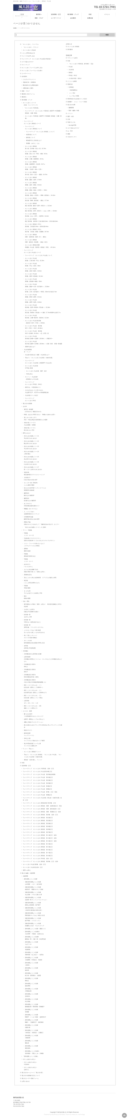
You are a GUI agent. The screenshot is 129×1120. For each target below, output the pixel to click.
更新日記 (70, 84)
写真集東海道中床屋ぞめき (30, 555)
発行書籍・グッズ (27, 100)
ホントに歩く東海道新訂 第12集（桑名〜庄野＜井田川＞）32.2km (38, 204)
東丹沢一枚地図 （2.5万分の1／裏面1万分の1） (33, 410)
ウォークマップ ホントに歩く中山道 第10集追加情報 (39, 774)
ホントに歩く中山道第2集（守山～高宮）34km (33, 265)
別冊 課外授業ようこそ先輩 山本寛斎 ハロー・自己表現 (33, 883)
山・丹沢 (70, 131)
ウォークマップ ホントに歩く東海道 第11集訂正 (38, 817)
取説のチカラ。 (28, 730)
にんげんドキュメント (29, 79)
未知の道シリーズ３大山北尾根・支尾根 (30, 424)
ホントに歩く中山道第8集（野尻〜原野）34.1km (33, 296)
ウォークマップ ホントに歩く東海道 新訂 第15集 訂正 (39, 803)
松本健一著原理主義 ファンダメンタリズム (33, 626)
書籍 (69, 134)
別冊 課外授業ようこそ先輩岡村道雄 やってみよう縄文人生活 (35, 914)
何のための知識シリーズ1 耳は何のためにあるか (31, 437)
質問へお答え (27, 870)
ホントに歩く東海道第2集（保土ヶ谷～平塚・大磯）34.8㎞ (36, 152)
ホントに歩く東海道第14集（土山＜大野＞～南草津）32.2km (37, 215)
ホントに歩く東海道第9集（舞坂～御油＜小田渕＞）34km (36, 189)
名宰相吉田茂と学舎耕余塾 (30, 647)
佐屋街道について (31, 134)
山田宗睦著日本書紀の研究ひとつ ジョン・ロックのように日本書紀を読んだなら (43, 659)
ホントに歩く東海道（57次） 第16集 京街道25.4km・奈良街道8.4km (36, 225)
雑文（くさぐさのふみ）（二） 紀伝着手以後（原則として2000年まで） (36, 691)
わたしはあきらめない (29, 1059)
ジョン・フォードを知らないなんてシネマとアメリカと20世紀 (34, 545)
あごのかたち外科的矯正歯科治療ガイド (31, 505)
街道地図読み (74, 90)
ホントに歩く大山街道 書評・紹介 (36, 371)
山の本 (25, 406)
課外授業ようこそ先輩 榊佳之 (31, 979)
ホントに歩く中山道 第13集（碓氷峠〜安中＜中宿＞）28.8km (35, 322)
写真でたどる (71, 122)
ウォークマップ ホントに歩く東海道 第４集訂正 (38, 844)
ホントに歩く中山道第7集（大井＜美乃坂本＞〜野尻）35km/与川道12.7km (41, 291)
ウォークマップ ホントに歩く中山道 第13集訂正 (38, 783)
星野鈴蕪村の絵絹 (27, 550)
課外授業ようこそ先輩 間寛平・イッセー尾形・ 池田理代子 (35, 1016)
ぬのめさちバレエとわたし (28, 565)
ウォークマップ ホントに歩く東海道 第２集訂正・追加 (40, 838)
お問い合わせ (26, 1081)
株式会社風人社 (62, 1112)
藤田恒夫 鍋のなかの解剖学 (29, 494)
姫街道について (30, 137)
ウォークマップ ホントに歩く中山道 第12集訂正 (38, 780)
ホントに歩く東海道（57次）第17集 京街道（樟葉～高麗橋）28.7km (37, 230)
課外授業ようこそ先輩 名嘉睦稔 (31, 948)
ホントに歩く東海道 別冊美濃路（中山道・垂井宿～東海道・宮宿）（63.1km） (40, 246)
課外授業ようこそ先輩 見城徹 (31, 1011)
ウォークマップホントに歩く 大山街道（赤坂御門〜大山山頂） (39, 362)
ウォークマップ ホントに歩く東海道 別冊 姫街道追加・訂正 (41, 809)
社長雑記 (71, 87)
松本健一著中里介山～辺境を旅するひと (32, 621)
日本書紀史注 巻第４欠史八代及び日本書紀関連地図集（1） (35, 681)
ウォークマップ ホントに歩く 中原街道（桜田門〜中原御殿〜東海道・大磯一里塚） (43, 112)
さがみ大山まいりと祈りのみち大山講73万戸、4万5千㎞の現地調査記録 (37, 391)
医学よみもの (27, 433)
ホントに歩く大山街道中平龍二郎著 (31, 367)
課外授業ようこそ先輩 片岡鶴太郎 (31, 990)
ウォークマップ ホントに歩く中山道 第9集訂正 (37, 795)
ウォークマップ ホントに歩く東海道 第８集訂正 (38, 855)
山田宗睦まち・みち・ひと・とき (31, 702)
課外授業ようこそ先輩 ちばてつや (31, 943)
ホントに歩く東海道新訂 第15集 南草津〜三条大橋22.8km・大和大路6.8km (41, 220)
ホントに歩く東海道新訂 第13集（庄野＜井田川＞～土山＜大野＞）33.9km (41, 210)
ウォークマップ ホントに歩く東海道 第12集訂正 (38, 820)
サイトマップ (26, 65)
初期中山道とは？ (30, 346)
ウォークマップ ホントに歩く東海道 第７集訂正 (38, 852)
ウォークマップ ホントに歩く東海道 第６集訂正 (38, 850)
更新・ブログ (26, 91)
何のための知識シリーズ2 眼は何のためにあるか (31, 442)
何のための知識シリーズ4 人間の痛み (31, 453)
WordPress (54, 1114)
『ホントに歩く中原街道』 (31, 108)
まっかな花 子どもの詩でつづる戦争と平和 (33, 592)
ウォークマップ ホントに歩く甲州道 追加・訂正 (38, 858)
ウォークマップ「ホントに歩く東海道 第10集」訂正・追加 (40, 861)
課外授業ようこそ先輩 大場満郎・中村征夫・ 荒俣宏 (33, 959)
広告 (69, 119)
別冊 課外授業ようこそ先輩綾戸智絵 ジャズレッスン (33, 919)
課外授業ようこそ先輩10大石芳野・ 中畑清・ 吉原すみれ (34, 933)
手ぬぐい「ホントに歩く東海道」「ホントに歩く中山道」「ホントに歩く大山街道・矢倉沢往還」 (42, 756)
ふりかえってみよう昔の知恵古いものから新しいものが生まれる (34, 631)
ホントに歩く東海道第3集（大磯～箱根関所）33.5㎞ (34, 158)
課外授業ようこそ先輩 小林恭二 (31, 964)
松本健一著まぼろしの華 (28, 616)
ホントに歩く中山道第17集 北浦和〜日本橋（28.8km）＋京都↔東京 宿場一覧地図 (43, 342)
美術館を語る (28, 574)
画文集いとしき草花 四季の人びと (32, 582)
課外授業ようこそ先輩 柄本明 (31, 969)
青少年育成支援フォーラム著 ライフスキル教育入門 (32, 745)
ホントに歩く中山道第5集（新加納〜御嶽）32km (33, 280)
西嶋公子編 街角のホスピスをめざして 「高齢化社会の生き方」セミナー (41, 523)
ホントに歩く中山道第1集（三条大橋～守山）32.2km (34, 259)
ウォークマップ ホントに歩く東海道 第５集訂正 (38, 847)
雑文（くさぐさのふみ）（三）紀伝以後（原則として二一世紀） (33, 697)
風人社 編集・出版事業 (28, 873)
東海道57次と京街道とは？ (34, 140)
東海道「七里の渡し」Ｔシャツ (33, 760)
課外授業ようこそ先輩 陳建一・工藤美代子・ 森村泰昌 (34, 1021)
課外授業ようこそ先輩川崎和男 (31, 1037)
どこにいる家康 (72, 81)
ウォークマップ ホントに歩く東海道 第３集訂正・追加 (40, 841)
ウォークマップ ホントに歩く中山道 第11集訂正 (38, 777)
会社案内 (24, 76)
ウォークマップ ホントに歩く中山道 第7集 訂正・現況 (40, 792)
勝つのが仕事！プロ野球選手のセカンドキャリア (33, 715)
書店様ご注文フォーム (28, 94)
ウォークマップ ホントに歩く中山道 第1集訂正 (37, 786)
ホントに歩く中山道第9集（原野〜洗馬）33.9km (33, 301)
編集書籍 (71, 107)
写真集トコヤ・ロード (28, 560)
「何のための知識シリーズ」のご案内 (35, 527)
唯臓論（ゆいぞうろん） (31, 508)
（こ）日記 (72, 93)
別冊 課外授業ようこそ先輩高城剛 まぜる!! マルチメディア (34, 925)
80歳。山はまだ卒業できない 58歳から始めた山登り (39, 414)
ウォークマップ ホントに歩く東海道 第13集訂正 (38, 823)
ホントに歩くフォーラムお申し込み (32, 67)
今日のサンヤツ (72, 137)
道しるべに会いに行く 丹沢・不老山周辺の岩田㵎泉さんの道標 (35, 419)
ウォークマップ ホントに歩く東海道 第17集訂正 (38, 832)
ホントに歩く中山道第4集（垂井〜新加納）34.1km (34, 275)
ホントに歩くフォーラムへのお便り (32, 70)
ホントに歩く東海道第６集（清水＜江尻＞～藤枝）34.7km (36, 173)
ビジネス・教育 (27, 711)
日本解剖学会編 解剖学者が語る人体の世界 (31, 518)
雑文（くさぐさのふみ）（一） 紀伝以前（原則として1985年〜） (34, 686)
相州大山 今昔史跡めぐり (33, 387)
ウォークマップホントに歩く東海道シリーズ (32, 122)
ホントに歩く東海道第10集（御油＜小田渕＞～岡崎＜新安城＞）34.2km (40, 194)
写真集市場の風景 (27, 587)
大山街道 (71, 69)
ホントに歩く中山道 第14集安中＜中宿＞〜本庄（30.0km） (34, 327)
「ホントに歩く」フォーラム (30, 44)
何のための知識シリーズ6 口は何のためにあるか (31, 463)
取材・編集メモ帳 (74, 110)
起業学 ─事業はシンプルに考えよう (34, 719)
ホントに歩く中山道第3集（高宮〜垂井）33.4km (33, 270)
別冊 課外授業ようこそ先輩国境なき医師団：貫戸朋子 (33, 904)
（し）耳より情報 (74, 96)
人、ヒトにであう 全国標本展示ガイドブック (31, 513)
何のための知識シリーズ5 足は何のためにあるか (31, 458)
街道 (23, 762)
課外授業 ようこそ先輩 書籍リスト (35, 928)
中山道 (70, 66)
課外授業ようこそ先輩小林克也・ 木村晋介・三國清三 (34, 1031)
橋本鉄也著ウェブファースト (29, 734)
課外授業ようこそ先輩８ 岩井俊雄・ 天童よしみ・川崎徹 (34, 1052)
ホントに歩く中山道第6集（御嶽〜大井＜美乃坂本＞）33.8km (37, 285)
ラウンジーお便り (73, 58)
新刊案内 (70, 49)
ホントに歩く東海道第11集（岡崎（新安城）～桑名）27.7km (37, 199)
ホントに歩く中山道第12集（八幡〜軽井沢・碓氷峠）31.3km (37, 317)
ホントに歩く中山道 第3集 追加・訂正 (34, 864)
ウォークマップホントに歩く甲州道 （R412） (34, 383)
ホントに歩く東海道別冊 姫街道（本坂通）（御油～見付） (36, 241)
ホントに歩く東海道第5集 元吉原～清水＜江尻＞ (34, 168)
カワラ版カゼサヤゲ (27, 62)
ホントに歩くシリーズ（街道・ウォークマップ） (30, 104)
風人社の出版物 (27, 403)
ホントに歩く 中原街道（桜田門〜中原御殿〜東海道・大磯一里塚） (43, 117)
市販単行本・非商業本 (29, 82)
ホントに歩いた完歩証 (29, 50)
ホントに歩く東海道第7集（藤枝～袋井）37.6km (33, 178)
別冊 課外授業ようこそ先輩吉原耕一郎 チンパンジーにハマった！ (36, 899)
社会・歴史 (26, 601)
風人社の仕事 (71, 104)
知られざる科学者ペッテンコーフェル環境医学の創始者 (35, 489)
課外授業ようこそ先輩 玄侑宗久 (31, 995)
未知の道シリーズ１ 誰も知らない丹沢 (30, 429)
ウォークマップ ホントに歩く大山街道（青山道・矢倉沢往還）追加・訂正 (42, 799)
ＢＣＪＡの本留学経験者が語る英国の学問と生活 (34, 642)
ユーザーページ (26, 73)
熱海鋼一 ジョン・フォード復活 (77, 102)
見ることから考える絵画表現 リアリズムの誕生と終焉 (40, 577)
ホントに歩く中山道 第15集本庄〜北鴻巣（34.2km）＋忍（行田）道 (37, 332)
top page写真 (72, 125)
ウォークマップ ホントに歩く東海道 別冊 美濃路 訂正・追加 (42, 812)
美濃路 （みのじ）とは (32, 143)
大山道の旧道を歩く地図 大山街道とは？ (37, 355)
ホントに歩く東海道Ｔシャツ (32, 751)
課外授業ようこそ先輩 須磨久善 (31, 1026)
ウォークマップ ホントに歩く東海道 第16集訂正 (38, 829)
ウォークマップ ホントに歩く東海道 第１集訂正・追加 (40, 835)
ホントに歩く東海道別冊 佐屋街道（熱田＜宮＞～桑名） (36, 236)
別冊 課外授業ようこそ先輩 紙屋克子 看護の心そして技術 (34, 888)
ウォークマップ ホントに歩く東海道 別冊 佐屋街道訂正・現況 (42, 806)
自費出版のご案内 (28, 88)
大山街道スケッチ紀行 (31, 395)
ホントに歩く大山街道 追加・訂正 (33, 867)
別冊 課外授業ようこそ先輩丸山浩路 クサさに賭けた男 (33, 893)
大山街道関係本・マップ (28, 351)
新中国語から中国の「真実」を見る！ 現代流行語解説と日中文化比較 (42, 605)
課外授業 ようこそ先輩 (30, 879)
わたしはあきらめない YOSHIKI (30, 1063)
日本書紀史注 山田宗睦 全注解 (33, 654)
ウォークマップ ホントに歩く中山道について (38, 255)
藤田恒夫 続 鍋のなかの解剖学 (30, 499)
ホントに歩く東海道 (73, 46)
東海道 (70, 72)
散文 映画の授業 (27, 597)
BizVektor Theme (65, 1114)
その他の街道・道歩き (75, 78)
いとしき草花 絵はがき (28, 53)
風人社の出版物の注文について (31, 1075)
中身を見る (29, 374)
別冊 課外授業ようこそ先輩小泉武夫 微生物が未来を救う (33, 909)
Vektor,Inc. (75, 1114)
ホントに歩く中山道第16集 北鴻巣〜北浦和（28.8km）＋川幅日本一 (39, 337)
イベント (70, 113)
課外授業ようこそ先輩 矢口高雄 (31, 1000)
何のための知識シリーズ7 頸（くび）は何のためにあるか (33, 468)
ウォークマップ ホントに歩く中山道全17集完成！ (37, 59)
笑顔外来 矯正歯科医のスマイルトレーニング (34, 473)
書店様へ (24, 97)
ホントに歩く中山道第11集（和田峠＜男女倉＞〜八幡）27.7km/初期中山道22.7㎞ (43, 311)
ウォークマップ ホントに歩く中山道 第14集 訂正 (37, 771)
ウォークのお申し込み (28, 56)
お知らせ (69, 44)
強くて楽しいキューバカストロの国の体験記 (30, 636)
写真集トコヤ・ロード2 (29, 534)
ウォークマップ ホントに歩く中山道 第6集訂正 (37, 789)
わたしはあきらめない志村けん (30, 1068)
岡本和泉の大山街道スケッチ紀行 (77, 99)
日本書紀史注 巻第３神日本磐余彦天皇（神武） (31, 676)
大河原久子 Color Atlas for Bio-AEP (30, 479)
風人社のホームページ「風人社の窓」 (33, 1072)
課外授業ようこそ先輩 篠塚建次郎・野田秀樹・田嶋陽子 (34, 1005)
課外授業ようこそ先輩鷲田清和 (31, 1047)
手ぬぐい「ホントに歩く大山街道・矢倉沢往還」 (39, 357)
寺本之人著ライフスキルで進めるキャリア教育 (34, 739)
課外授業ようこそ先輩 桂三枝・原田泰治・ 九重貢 (33, 974)
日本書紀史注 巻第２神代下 (30, 671)
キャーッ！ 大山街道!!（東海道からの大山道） (32, 378)
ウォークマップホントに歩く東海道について (33, 127)
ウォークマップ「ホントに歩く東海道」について (40, 131)
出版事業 (25, 876)
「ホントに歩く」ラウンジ (30, 47)
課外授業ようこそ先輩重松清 (31, 1042)
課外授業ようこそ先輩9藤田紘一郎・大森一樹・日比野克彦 (35, 938)
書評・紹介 (71, 116)
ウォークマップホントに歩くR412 (30, 399)
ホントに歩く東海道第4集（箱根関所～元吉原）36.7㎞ (35, 163)
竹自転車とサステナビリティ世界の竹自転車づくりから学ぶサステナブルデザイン (39, 539)
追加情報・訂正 (26, 765)
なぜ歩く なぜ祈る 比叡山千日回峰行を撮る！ (31, 610)
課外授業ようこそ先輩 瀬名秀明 (31, 985)
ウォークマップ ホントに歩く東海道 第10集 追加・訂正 (40, 814)
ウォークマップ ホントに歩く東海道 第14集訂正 (38, 826)
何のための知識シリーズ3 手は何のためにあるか (31, 447)
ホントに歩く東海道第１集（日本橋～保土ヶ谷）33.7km (35, 147)
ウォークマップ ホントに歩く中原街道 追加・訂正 (38, 768)
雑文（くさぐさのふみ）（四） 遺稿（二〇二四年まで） (33, 707)
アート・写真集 (27, 530)
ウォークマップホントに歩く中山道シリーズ (32, 251)
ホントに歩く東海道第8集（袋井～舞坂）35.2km (33, 184)
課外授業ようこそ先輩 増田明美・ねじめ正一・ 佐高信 (34, 953)
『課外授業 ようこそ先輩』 (31, 1056)
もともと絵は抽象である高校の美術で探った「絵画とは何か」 (35, 571)
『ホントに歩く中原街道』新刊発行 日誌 (81, 64)
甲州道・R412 (73, 75)
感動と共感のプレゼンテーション (33, 722)
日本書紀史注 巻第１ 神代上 (30, 665)
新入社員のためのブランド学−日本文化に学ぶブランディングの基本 (43, 726)
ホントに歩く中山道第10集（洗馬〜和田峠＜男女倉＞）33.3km (37, 306)
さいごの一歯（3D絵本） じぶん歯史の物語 (31, 484)
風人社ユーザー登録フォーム (30, 1078)
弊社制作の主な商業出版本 (30, 85)
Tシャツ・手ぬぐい (28, 749)
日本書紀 (25, 651)
